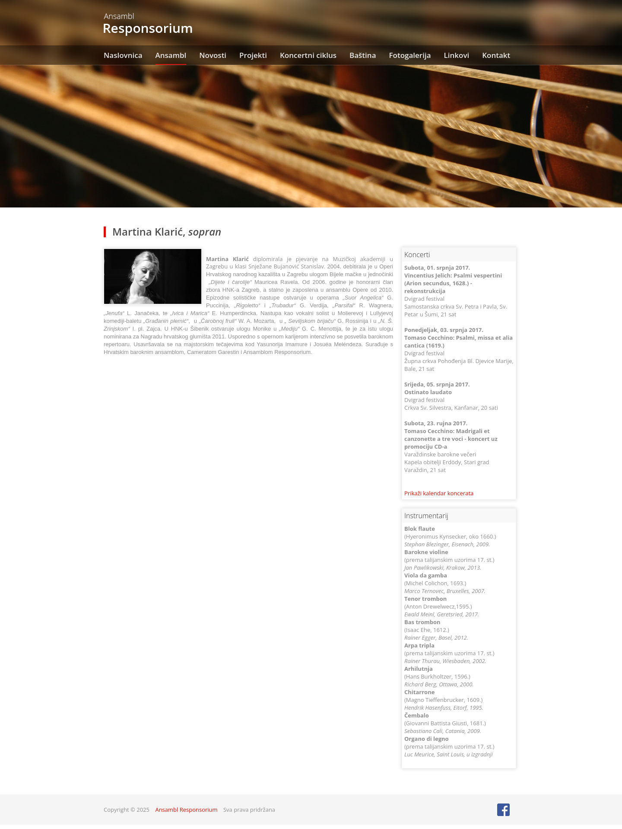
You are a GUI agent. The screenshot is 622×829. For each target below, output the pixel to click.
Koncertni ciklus (308, 55)
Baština (362, 55)
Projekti (253, 55)
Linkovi (457, 55)
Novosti (212, 55)
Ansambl (171, 55)
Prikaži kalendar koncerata (438, 493)
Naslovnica (123, 55)
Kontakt (496, 55)
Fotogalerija (410, 55)
